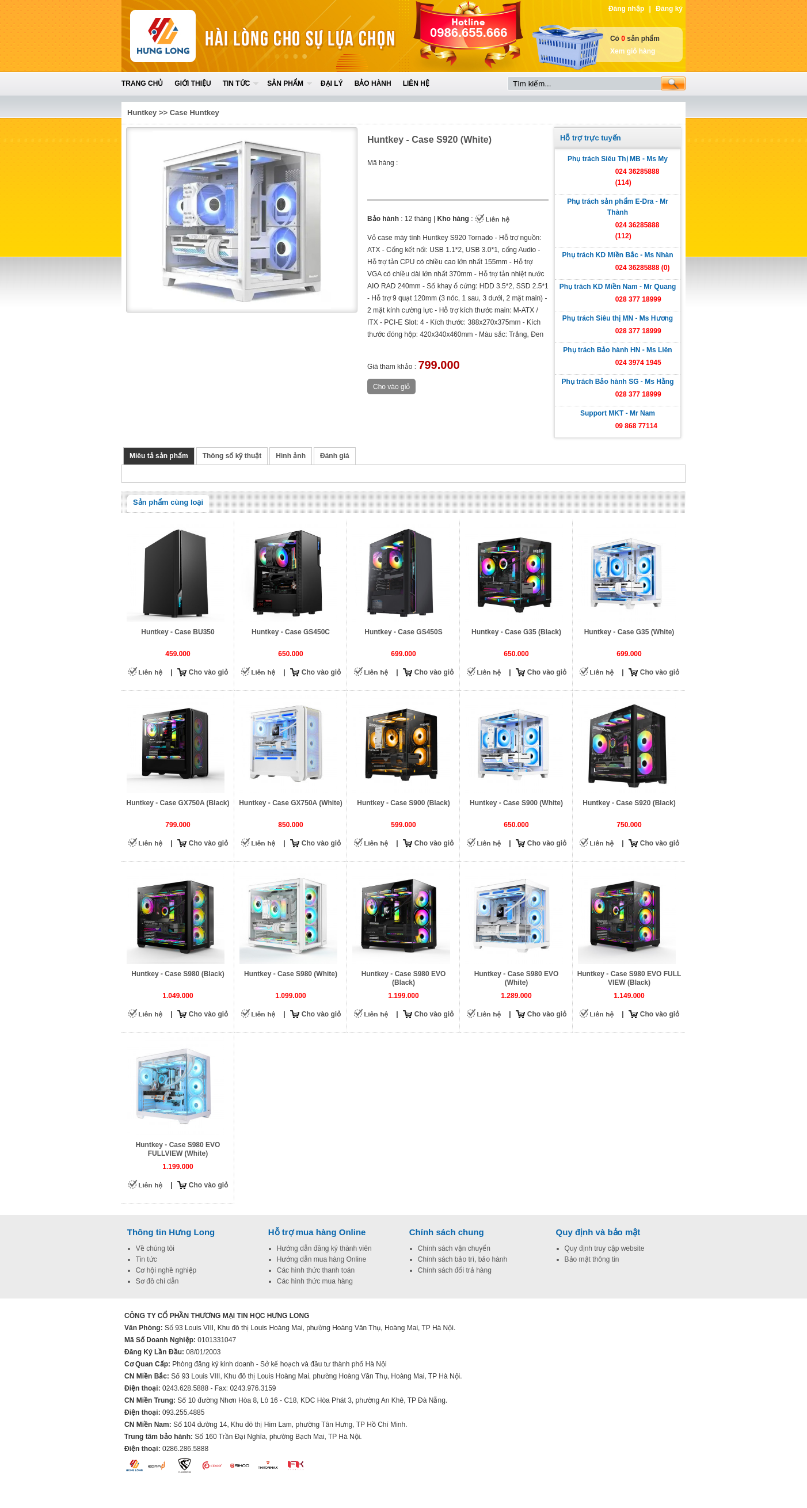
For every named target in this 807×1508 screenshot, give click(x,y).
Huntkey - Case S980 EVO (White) (516, 978)
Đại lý (332, 83)
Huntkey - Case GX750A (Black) (178, 803)
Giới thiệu (192, 83)
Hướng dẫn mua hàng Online (321, 1259)
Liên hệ (416, 83)
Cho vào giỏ (208, 672)
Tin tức (236, 83)
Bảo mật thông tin (592, 1259)
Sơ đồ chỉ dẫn (157, 1281)
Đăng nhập (626, 9)
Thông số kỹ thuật (232, 456)
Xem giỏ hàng (632, 51)
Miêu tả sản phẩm (159, 456)
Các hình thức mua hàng (315, 1281)
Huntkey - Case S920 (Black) (629, 803)
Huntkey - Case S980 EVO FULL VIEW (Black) (629, 978)
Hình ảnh (291, 456)
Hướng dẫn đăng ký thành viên (324, 1248)
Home (206, 36)
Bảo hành (373, 83)
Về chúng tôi (155, 1248)
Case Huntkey (194, 112)
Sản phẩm (285, 83)
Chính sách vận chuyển (454, 1248)
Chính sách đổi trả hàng (455, 1270)
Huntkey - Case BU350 (177, 632)
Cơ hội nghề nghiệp (166, 1270)
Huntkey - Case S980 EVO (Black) (403, 978)
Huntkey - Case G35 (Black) (516, 632)
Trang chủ (142, 83)
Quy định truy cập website (605, 1248)
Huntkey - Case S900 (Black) (403, 803)
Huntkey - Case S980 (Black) (177, 974)
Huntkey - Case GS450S (403, 632)
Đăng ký (669, 9)
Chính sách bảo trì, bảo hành (462, 1259)
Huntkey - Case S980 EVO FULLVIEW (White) (178, 1149)
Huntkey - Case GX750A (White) (290, 803)
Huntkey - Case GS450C (291, 632)
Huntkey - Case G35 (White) (629, 632)
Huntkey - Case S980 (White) (290, 974)
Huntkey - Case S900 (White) (516, 803)
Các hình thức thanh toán (316, 1270)
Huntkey (142, 112)
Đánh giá (334, 456)
